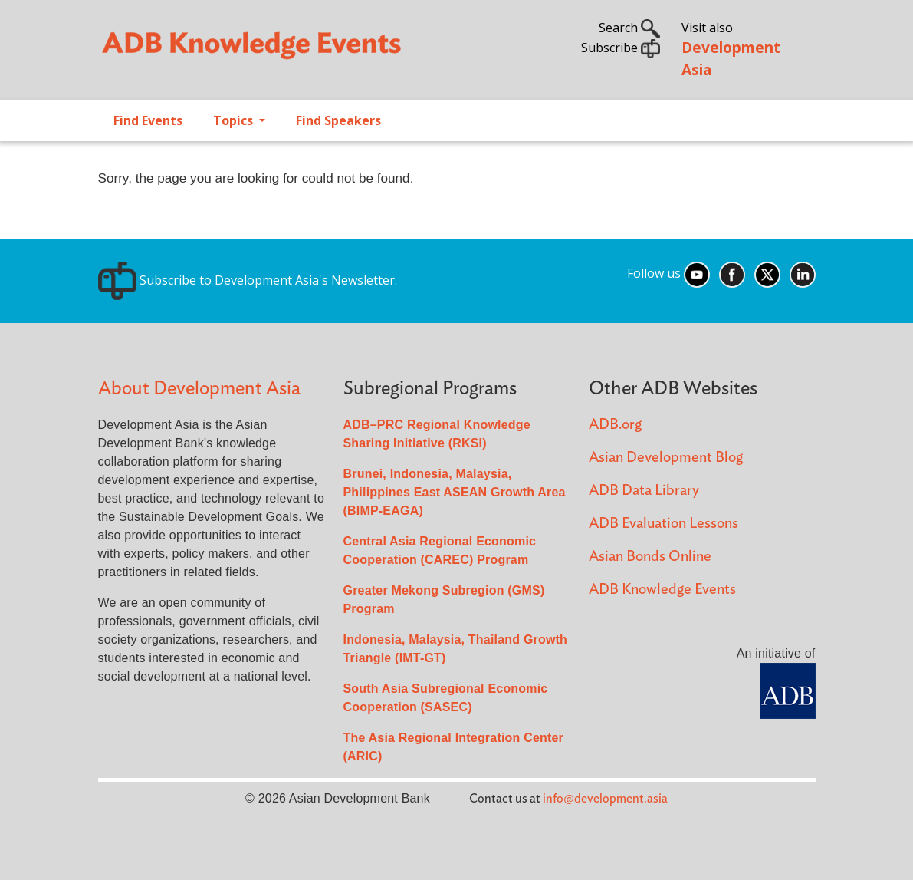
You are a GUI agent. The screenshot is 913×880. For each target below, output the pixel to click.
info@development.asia (605, 799)
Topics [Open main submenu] (234, 120)
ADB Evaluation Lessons (663, 523)
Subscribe (620, 47)
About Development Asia (199, 388)
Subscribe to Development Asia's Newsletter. (247, 280)
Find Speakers (338, 120)
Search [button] (629, 27)
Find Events (147, 120)
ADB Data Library (644, 490)
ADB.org (615, 424)
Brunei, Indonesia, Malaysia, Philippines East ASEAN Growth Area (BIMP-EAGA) (454, 492)
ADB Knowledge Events (662, 589)
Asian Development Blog (666, 457)
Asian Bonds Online (650, 556)
